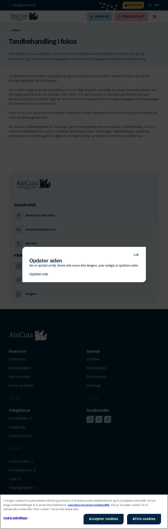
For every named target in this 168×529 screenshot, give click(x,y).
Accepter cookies (103, 519)
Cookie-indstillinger (16, 518)
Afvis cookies (144, 519)
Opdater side (38, 274)
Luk (136, 254)
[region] (84, 511)
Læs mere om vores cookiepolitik (88, 505)
